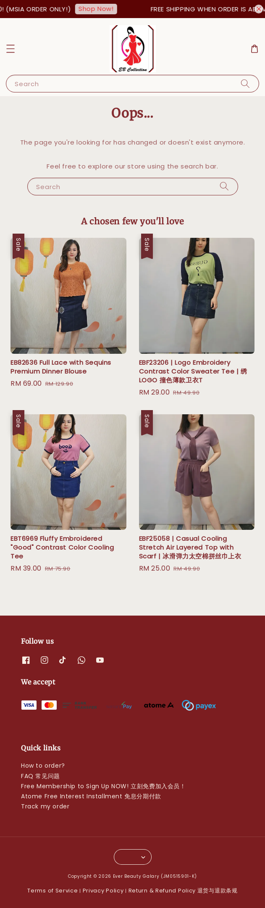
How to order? (43, 765)
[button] (10, 48)
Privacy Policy (103, 891)
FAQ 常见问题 (40, 776)
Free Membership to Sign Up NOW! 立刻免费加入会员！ (103, 786)
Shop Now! (102, 8)
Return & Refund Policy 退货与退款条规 (183, 891)
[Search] (245, 83)
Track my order (45, 806)
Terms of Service (52, 891)
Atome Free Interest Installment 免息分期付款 (91, 796)
